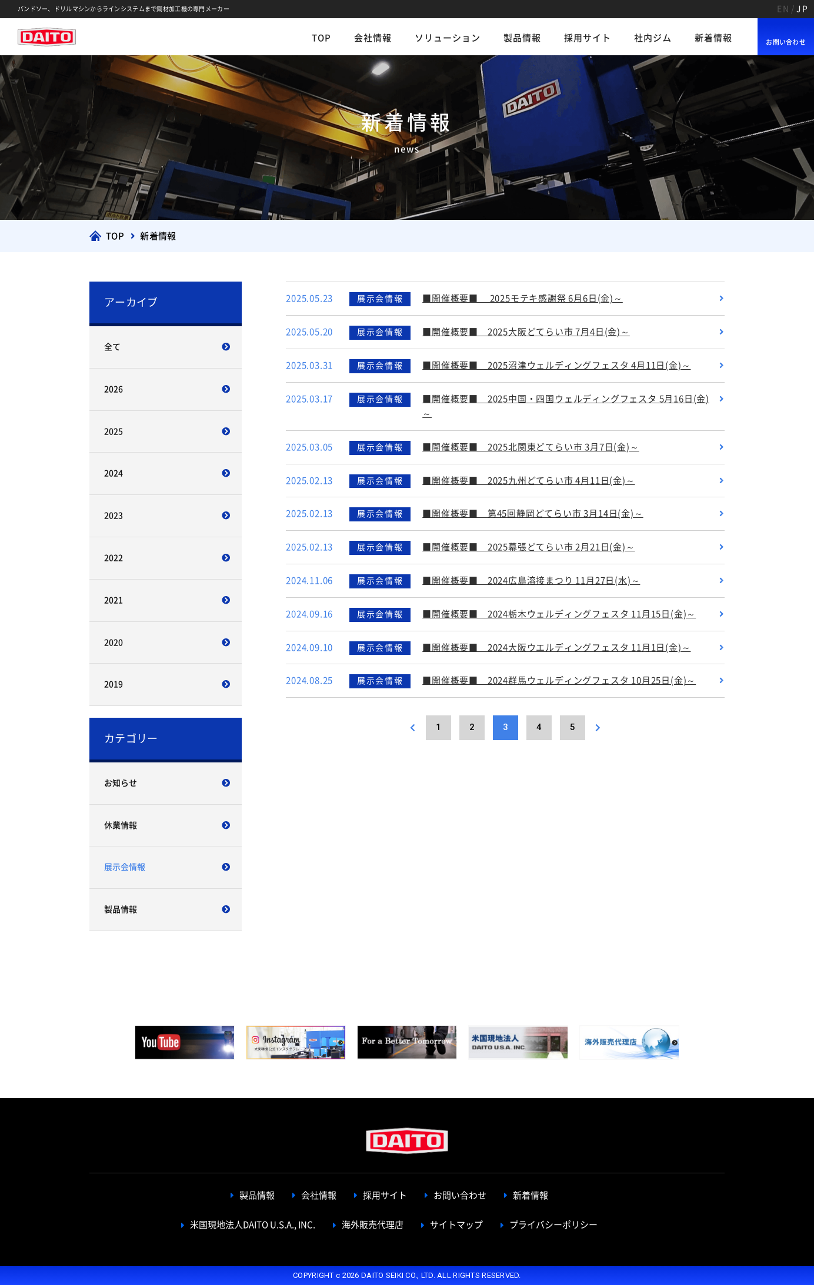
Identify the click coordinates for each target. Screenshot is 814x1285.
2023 (113, 515)
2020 (113, 642)
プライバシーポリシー (553, 1224)
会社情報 (373, 38)
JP (802, 9)
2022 (113, 558)
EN (783, 9)
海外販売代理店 (372, 1224)
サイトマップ (456, 1224)
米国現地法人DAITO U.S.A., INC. (252, 1224)
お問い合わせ (786, 42)
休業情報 (120, 825)
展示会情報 (124, 867)
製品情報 (522, 38)
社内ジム (653, 38)
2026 (113, 389)
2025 (113, 431)
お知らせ (120, 783)
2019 (113, 684)
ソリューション (448, 38)
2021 (113, 600)
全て (112, 347)
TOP (321, 38)
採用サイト (587, 38)
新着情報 (713, 38)
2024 (113, 473)
